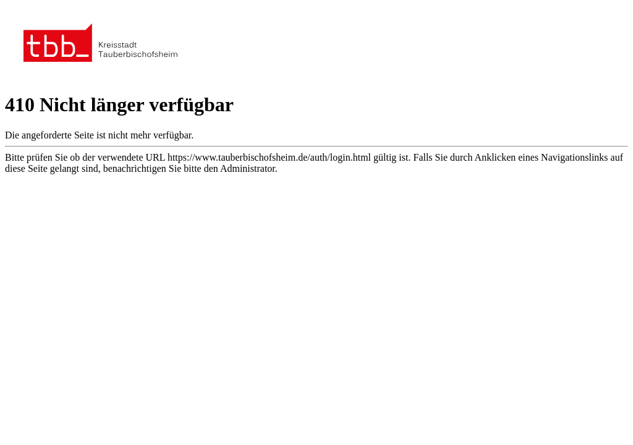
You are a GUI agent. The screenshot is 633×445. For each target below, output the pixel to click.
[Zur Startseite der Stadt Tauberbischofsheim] (101, 77)
